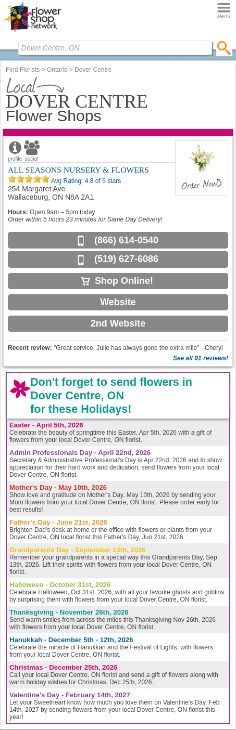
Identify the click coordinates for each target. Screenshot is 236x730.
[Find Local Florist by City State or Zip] (115, 48)
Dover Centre (92, 69)
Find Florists (23, 69)
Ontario (57, 69)
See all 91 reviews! (200, 358)
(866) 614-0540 (126, 240)
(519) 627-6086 (126, 259)
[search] (224, 48)
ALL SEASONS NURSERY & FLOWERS (78, 169)
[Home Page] (32, 31)
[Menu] (224, 11)
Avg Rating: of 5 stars (85, 181)
